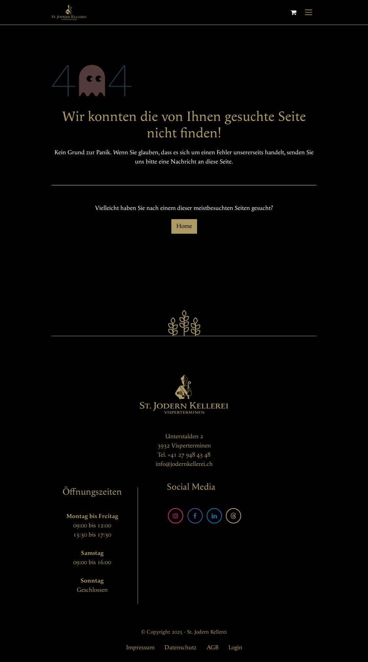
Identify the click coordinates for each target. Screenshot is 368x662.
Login (235, 648)
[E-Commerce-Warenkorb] (293, 12)
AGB (213, 648)
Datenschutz (180, 648)
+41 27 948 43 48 (189, 455)
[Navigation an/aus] (308, 12)
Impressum (140, 648)
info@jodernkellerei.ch (184, 464)
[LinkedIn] (214, 515)
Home (184, 226)
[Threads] (233, 515)
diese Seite (218, 162)
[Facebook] (195, 515)
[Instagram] (175, 515)
